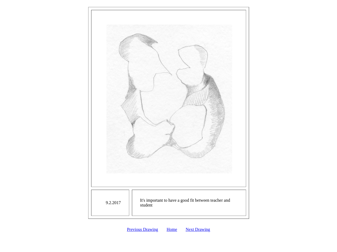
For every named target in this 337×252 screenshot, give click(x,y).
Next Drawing (198, 229)
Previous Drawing (142, 229)
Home (171, 229)
